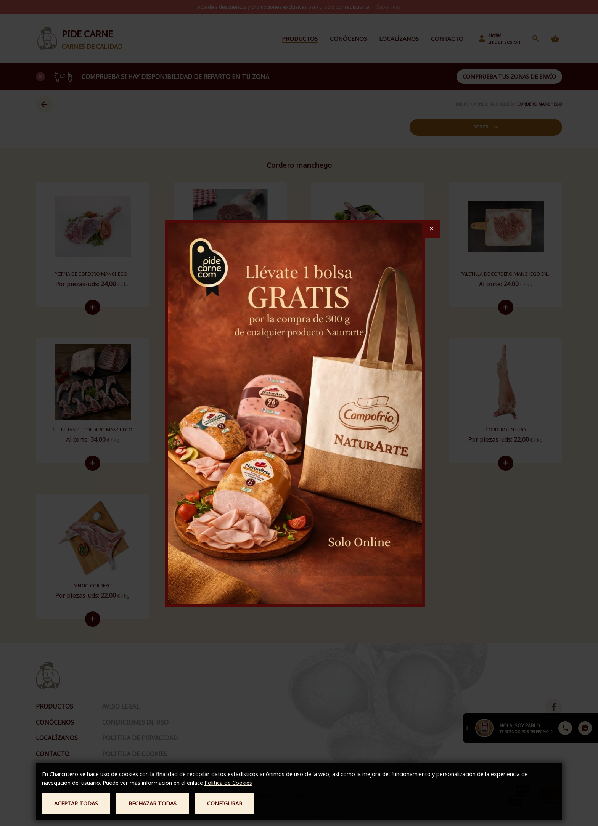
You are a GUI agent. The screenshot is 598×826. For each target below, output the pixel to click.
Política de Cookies (228, 782)
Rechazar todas (153, 803)
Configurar (224, 803)
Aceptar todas (76, 803)
